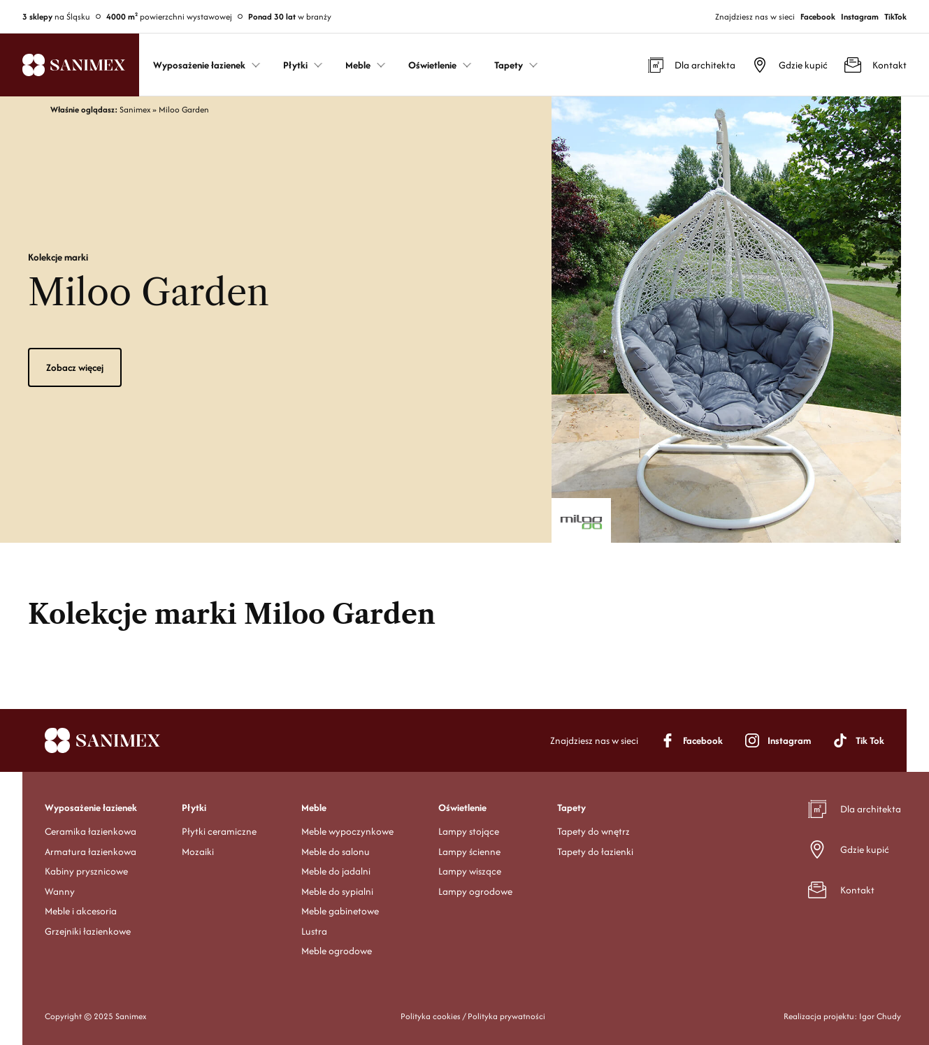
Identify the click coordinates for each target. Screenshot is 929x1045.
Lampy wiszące (469, 871)
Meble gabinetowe (340, 911)
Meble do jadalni (335, 871)
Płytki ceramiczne (219, 831)
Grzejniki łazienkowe (88, 931)
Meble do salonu (335, 851)
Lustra (314, 931)
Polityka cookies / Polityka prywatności (473, 1016)
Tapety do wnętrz (593, 831)
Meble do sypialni (337, 891)
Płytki (194, 807)
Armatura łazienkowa (90, 851)
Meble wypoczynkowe (347, 831)
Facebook (817, 16)
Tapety (571, 807)
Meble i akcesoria (81, 911)
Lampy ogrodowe (475, 891)
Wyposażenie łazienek (91, 807)
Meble (313, 807)
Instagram (860, 16)
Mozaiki (198, 851)
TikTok (895, 16)
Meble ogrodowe (336, 951)
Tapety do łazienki (595, 851)
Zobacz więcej (74, 367)
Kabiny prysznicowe (86, 871)
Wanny (60, 891)
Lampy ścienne (469, 851)
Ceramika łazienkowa (90, 831)
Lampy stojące (468, 831)
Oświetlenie (462, 807)
